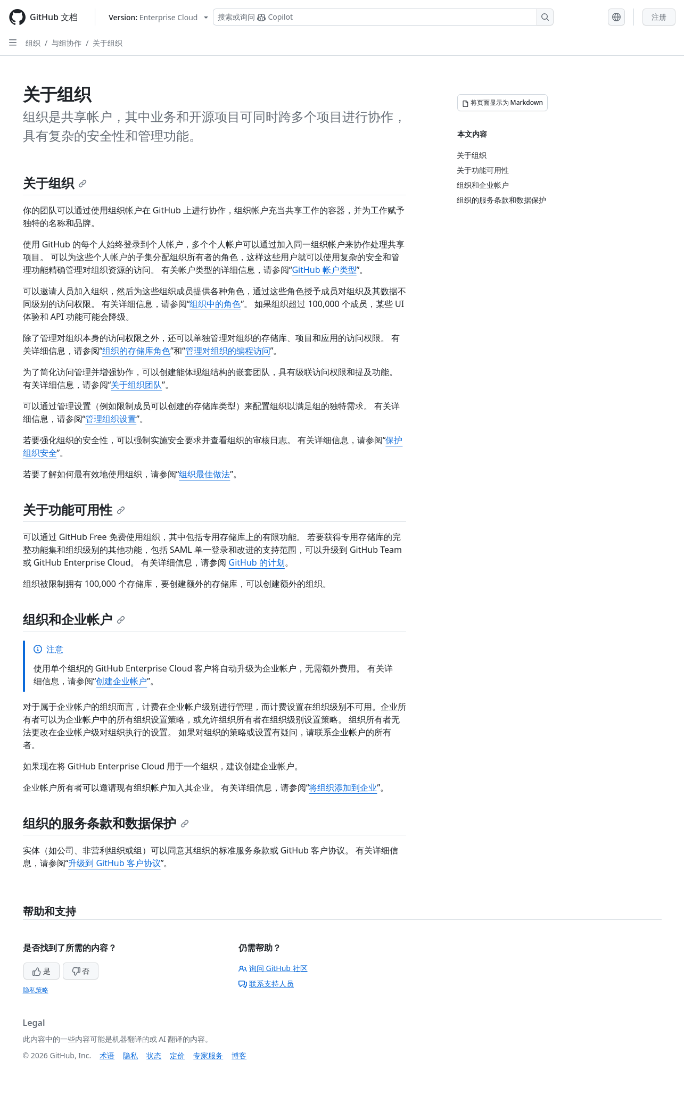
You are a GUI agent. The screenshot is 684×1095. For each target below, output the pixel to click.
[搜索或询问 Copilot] (383, 17)
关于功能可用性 (74, 509)
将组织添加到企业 (343, 787)
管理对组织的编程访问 (227, 350)
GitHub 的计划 (257, 562)
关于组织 (107, 43)
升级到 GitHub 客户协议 (114, 863)
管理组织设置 (110, 419)
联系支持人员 (266, 983)
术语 (107, 1055)
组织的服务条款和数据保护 (106, 823)
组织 (33, 43)
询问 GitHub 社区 (273, 968)
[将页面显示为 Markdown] (502, 102)
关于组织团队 (136, 385)
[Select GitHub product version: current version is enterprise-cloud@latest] (158, 17)
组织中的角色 (215, 304)
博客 (239, 1055)
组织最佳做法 (204, 474)
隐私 (130, 1055)
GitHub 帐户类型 (324, 270)
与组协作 (66, 43)
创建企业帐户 (121, 681)
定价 (177, 1055)
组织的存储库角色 (136, 350)
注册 (659, 17)
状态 (153, 1055)
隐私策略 (35, 989)
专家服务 (208, 1055)
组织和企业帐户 (74, 619)
